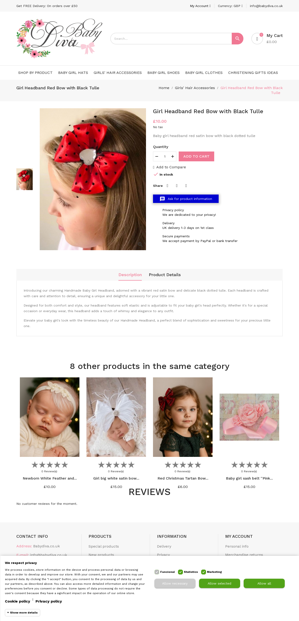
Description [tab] (130, 274)
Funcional (167, 572)
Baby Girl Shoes (163, 72)
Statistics (191, 572)
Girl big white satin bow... (116, 478)
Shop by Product (35, 72)
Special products (104, 546)
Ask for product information (186, 199)
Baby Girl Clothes (204, 72)
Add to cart (196, 156)
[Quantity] (164, 156)
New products (101, 554)
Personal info (237, 546)
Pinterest (186, 185)
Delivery (164, 546)
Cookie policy (17, 601)
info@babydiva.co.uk (266, 6)
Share (167, 185)
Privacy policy (49, 601)
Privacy (163, 554)
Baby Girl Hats (73, 72)
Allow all (264, 583)
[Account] (200, 6)
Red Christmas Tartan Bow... (182, 478)
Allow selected (219, 583)
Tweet (177, 185)
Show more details (24, 612)
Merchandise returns (244, 554)
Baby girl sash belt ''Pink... (249, 478)
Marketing (214, 572)
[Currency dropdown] (230, 6)
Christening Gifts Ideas (253, 72)
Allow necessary (175, 583)
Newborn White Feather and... (50, 478)
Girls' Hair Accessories (118, 72)
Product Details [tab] (165, 274)
